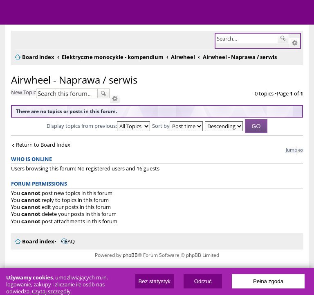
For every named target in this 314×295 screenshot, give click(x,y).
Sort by (177, 125)
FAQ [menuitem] (70, 241)
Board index (38, 241)
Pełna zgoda (268, 281)
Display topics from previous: (98, 125)
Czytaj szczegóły (51, 291)
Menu (12, 12)
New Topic (23, 92)
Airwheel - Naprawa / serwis (74, 79)
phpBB (130, 255)
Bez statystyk (154, 281)
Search (283, 38)
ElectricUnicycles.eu (59, 13)
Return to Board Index (43, 144)
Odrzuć (203, 281)
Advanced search (294, 43)
